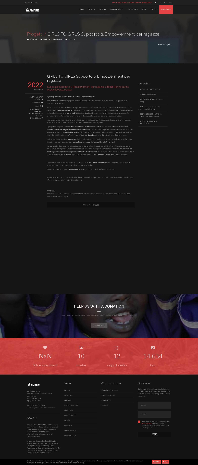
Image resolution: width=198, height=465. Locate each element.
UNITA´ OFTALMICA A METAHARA (148, 123)
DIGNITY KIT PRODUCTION (150, 89)
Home (82, 9)
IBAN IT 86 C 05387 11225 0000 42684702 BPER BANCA (132, 3)
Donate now (166, 9)
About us (91, 9)
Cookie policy (70, 435)
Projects (102, 9)
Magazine (69, 410)
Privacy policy (70, 430)
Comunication (132, 9)
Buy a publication (108, 395)
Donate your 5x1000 (110, 390)
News (144, 9)
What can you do (116, 9)
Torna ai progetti (90, 205)
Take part (105, 405)
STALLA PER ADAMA (148, 94)
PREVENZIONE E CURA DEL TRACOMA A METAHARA (151, 115)
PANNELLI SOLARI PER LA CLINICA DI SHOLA (150, 108)
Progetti (167, 44)
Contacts (153, 9)
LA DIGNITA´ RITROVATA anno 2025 (151, 100)
